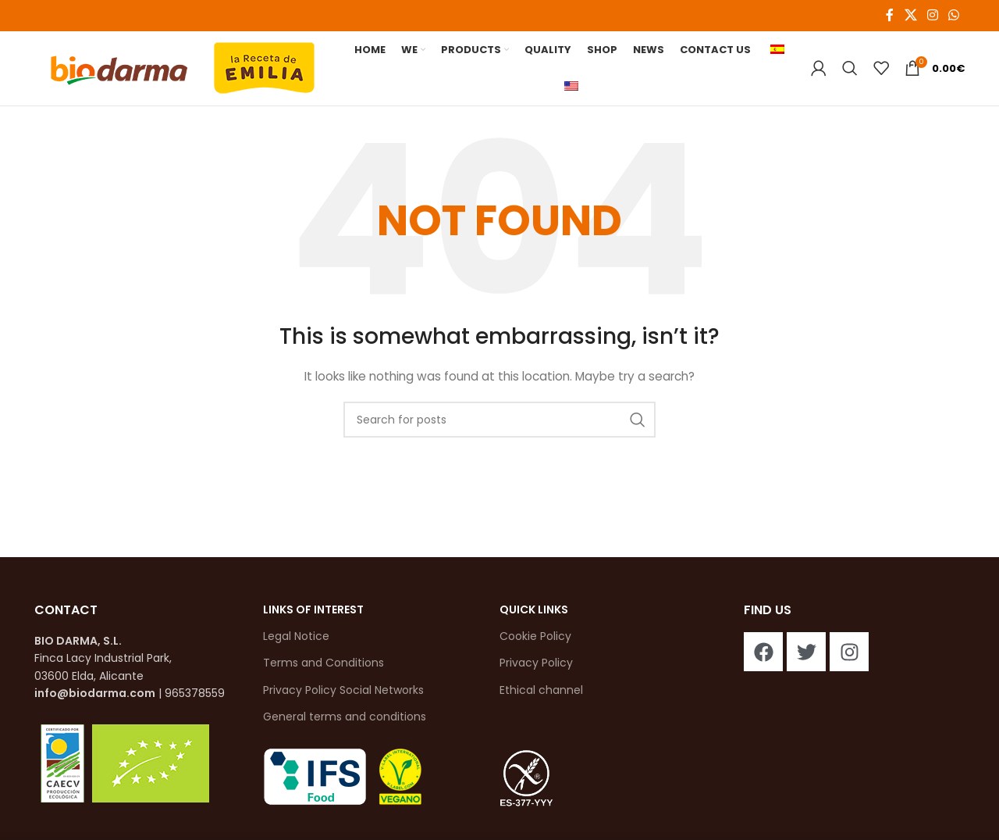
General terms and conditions (344, 720)
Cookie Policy (535, 641)
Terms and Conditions (323, 667)
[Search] (850, 70)
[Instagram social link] (932, 15)
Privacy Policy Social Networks (343, 694)
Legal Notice (296, 641)
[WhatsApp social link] (954, 15)
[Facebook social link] (889, 15)
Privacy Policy (536, 667)
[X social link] (910, 15)
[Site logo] (182, 69)
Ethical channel (541, 694)
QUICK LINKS (534, 614)
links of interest (313, 614)
